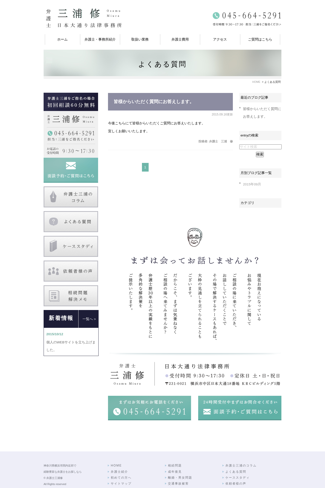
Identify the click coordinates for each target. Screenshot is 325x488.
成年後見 (175, 457)
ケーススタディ (237, 463)
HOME (116, 451)
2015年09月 (252, 184)
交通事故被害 (178, 469)
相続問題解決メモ (239, 475)
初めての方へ (121, 463)
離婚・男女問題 (180, 463)
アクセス (220, 39)
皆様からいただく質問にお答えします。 (154, 101)
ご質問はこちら (260, 39)
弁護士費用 (180, 39)
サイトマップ (121, 469)
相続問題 (175, 451)
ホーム (62, 39)
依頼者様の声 (235, 469)
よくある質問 (235, 457)
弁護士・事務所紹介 (100, 39)
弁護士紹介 (119, 457)
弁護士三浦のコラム (241, 451)
